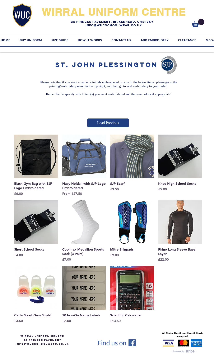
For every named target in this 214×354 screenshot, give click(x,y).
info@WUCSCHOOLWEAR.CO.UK (42, 344)
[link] (198, 23)
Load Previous (108, 123)
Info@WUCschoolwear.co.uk (113, 25)
